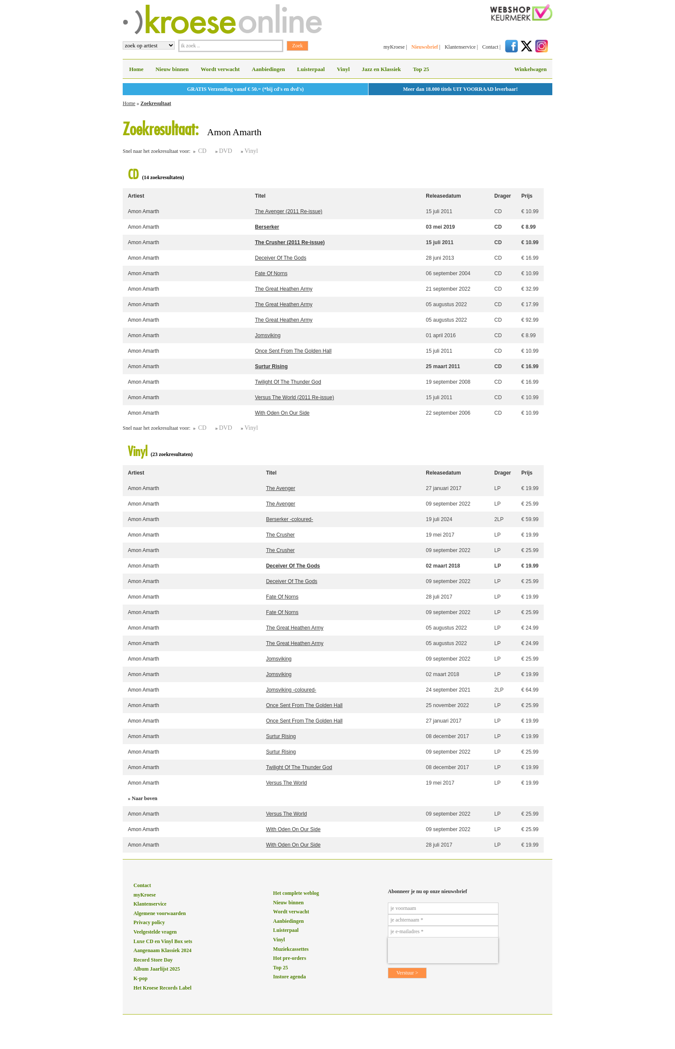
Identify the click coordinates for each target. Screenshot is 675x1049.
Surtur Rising (271, 366)
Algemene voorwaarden (159, 913)
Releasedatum (443, 196)
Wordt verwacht (220, 69)
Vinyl (343, 69)
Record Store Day (153, 960)
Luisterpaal (311, 69)
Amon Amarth (143, 211)
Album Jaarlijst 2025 (156, 969)
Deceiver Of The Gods (280, 258)
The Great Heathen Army (283, 289)
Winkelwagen (530, 69)
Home (136, 69)
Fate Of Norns (271, 273)
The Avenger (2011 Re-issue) (288, 211)
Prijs (527, 196)
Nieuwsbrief (424, 47)
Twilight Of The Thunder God (288, 382)
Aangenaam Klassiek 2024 (162, 950)
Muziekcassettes (291, 949)
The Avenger (280, 488)
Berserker (267, 227)
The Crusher (280, 535)
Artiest (136, 196)
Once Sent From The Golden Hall (293, 351)
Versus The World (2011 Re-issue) (294, 397)
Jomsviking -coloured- (291, 690)
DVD (225, 151)
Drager (502, 196)
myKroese (394, 47)
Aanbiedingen (268, 69)
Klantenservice (460, 47)
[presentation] (443, 950)
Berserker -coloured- (289, 519)
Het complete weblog (296, 893)
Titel (260, 196)
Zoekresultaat (155, 103)
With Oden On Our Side (282, 413)
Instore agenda (289, 977)
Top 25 (421, 69)
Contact (490, 47)
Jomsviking (267, 335)
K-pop (140, 978)
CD (202, 151)
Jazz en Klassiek (381, 69)
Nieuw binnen (172, 69)
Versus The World (286, 783)
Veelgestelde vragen (155, 932)
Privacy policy (149, 922)
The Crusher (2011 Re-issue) (290, 242)
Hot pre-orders (289, 958)
